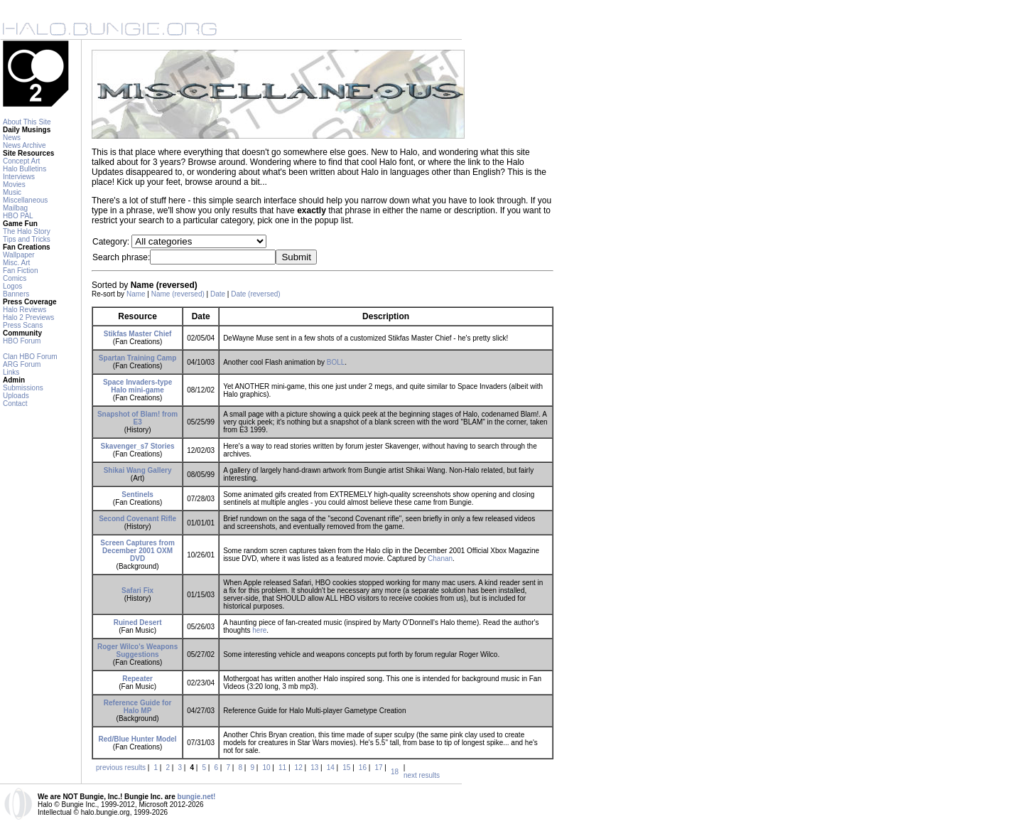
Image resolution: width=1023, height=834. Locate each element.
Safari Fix (137, 590)
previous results (121, 767)
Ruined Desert (138, 622)
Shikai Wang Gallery (138, 470)
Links (11, 372)
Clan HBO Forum (30, 356)
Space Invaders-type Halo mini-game (137, 386)
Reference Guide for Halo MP (138, 707)
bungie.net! (197, 797)
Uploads (16, 396)
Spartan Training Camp (137, 358)
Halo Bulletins (24, 169)
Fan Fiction (20, 270)
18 (395, 772)
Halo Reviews (24, 310)
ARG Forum (21, 364)
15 (346, 767)
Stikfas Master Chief (138, 334)
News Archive (24, 145)
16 (363, 767)
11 (282, 767)
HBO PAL (18, 216)
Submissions (23, 388)
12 (299, 767)
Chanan (440, 558)
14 (331, 767)
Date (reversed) (255, 294)
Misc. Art (16, 263)
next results (422, 775)
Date (217, 294)
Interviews (19, 177)
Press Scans (23, 325)
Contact (15, 403)
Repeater (137, 679)
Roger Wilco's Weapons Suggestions (137, 650)
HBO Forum (21, 341)
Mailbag (15, 208)
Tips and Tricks (26, 239)
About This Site (27, 122)
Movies (14, 184)
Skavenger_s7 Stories (138, 446)
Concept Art (21, 161)
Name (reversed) (178, 294)
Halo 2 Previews (28, 317)
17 (378, 767)
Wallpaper (19, 255)
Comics (14, 278)
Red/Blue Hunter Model (138, 739)
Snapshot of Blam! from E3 (137, 418)
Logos (12, 286)
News (12, 137)
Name (136, 294)
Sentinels (137, 494)
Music (12, 192)
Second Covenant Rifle (137, 519)
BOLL (336, 362)
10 (266, 767)
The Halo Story (26, 231)
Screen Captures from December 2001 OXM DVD (137, 550)
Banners (16, 294)
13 (314, 767)
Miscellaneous (25, 200)
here (259, 630)
